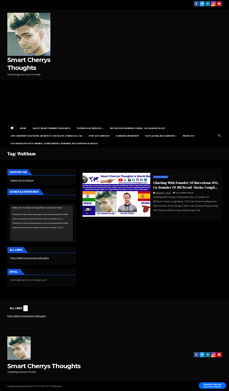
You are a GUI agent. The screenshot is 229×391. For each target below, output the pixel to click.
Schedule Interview (127, 135)
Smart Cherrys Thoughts (44, 366)
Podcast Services (99, 135)
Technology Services (89, 128)
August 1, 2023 (163, 192)
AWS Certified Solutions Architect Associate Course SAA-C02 (46, 135)
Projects (188, 135)
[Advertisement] (114, 102)
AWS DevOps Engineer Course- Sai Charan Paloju (137, 128)
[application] (41, 223)
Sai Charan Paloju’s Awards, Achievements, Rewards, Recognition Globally (54, 143)
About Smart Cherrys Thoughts (51, 128)
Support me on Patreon (22, 180)
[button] (219, 136)
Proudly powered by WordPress (20, 386)
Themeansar (57, 386)
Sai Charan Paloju (183, 192)
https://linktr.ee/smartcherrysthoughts (29, 258)
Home (23, 128)
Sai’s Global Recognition (160, 135)
